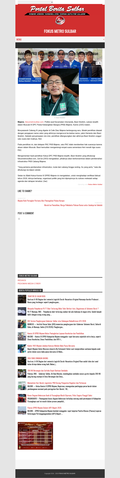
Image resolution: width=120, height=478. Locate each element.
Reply (21, 63)
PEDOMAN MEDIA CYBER (29, 284)
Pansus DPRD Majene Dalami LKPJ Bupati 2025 (44, 407)
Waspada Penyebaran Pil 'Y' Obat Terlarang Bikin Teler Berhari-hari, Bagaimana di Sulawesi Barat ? (63, 308)
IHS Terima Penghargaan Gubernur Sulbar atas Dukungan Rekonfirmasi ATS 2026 (57, 321)
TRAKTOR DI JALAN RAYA (36, 296)
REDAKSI (22, 280)
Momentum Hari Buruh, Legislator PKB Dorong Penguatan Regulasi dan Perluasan (57, 383)
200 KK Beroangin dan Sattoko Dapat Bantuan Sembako (48, 370)
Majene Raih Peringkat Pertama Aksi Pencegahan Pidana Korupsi (41, 200)
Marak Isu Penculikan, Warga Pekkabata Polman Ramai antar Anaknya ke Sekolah (73, 205)
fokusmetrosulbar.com (34, 122)
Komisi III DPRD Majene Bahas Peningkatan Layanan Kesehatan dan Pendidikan (56, 333)
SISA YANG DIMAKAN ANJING (38, 358)
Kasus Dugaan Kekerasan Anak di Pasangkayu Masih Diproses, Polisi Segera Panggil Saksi (60, 395)
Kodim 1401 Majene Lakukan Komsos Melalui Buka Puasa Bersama (51, 345)
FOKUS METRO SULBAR (60, 31)
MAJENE (28, 63)
